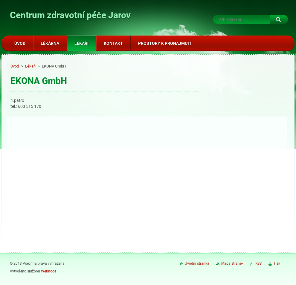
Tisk (277, 263)
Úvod (14, 66)
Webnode (48, 271)
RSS (258, 263)
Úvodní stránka (197, 263)
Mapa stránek (232, 263)
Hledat (279, 19)
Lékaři (30, 66)
